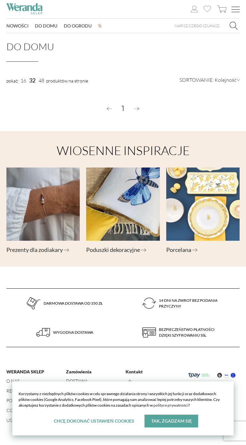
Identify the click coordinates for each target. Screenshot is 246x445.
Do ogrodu (78, 25)
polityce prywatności (170, 405)
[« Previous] (109, 108)
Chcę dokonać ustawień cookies (94, 421)
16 (23, 80)
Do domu (46, 25)
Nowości (17, 25)
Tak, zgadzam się (171, 421)
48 (41, 80)
